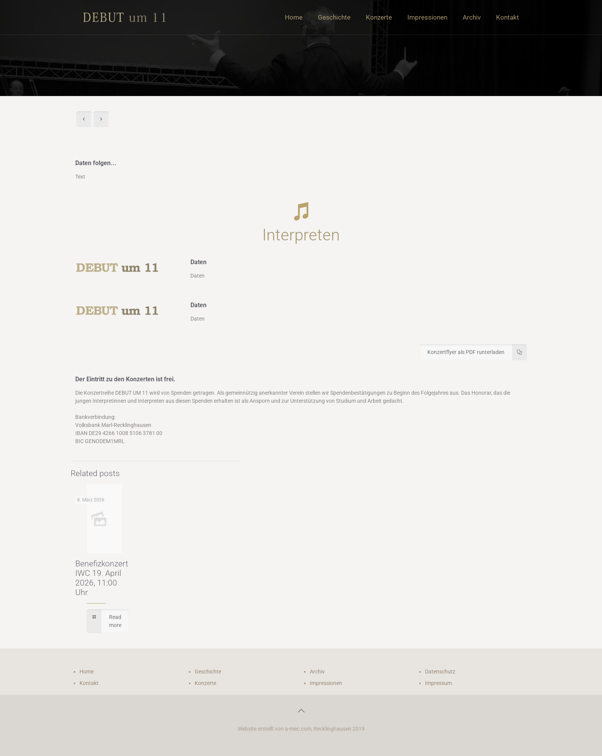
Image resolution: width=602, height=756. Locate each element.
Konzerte (205, 683)
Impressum (438, 683)
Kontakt (89, 683)
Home (86, 671)
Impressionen (326, 683)
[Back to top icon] (301, 711)
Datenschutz (440, 671)
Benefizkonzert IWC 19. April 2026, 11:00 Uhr (101, 578)
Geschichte (208, 671)
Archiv (317, 671)
